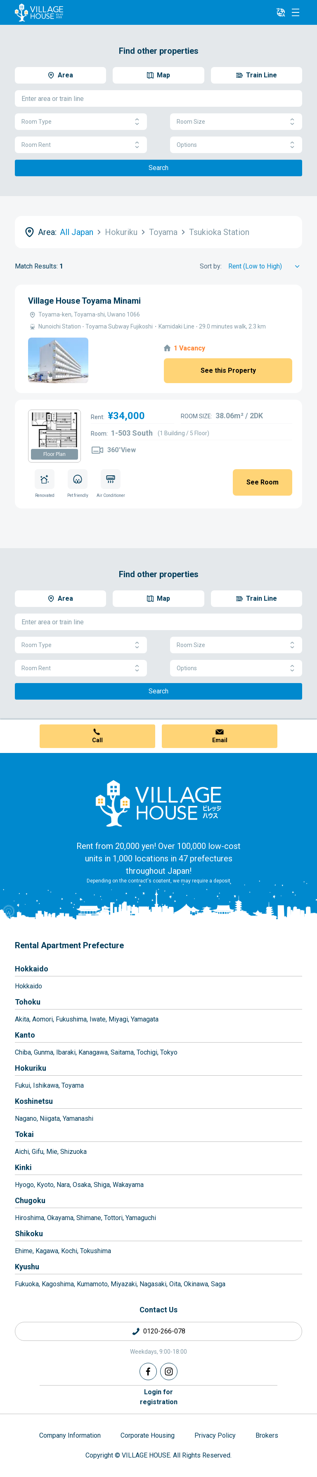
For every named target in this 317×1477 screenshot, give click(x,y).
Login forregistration (158, 1397)
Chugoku (30, 1200)
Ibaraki (66, 1052)
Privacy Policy (215, 1435)
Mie (51, 1152)
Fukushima (71, 1019)
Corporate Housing (148, 1435)
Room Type (80, 121)
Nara (63, 1185)
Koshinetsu (34, 1101)
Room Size (236, 121)
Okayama (60, 1218)
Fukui (22, 1085)
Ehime (24, 1251)
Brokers (266, 1435)
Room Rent (80, 145)
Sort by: (211, 266)
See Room (262, 482)
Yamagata (144, 1019)
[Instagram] (168, 1371)
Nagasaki (153, 1284)
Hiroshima (29, 1218)
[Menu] (295, 12)
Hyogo (24, 1185)
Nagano (26, 1118)
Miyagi (118, 1019)
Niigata (50, 1118)
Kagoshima (58, 1284)
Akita (22, 1019)
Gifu (37, 1152)
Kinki (23, 1167)
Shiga (102, 1185)
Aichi (22, 1152)
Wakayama (128, 1185)
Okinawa (196, 1284)
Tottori (113, 1218)
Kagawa (46, 1251)
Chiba (23, 1052)
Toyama (73, 1085)
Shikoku (29, 1233)
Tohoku (27, 1001)
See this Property (228, 370)
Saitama (122, 1052)
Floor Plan (54, 454)
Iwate (98, 1019)
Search (158, 168)
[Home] (158, 803)
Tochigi (147, 1052)
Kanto (25, 1035)
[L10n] (280, 12)
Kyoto (45, 1185)
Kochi (69, 1251)
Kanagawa (93, 1052)
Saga (218, 1284)
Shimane (88, 1218)
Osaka (82, 1185)
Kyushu (27, 1266)
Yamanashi (78, 1118)
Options (236, 145)
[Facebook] (148, 1371)
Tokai (24, 1134)
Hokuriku (30, 1068)
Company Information (70, 1435)
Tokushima (95, 1251)
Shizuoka (73, 1152)
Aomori (42, 1019)
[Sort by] (265, 266)
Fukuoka (27, 1284)
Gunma (43, 1052)
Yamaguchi (140, 1218)
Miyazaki (124, 1284)
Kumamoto (92, 1284)
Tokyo (168, 1052)
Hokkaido (31, 968)
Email (219, 740)
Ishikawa (46, 1085)
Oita (175, 1284)
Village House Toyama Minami (84, 301)
